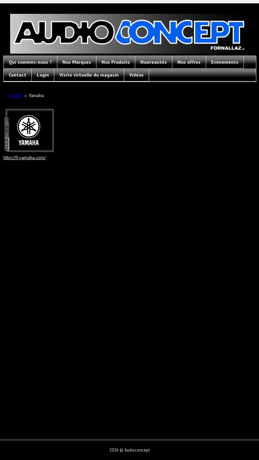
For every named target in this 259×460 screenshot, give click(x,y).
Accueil (15, 95)
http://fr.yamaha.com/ (24, 157)
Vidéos (136, 75)
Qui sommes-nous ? (30, 62)
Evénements (224, 62)
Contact (17, 75)
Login (43, 75)
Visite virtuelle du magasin (89, 75)
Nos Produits (116, 62)
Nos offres (189, 62)
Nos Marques (76, 62)
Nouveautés (153, 62)
